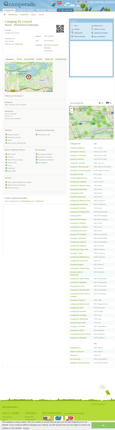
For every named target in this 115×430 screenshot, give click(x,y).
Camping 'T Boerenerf (78, 238)
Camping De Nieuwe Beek (79, 290)
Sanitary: (8, 130)
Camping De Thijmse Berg (79, 268)
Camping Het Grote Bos (78, 227)
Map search (41, 10)
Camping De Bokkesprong (79, 257)
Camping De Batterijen (78, 282)
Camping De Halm (76, 193)
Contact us (109, 2)
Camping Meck (75, 216)
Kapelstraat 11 (75, 348)
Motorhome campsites (25, 10)
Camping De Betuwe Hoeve (80, 201)
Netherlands (12, 15)
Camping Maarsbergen (78, 219)
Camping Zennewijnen (78, 234)
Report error (98, 26)
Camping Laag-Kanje (78, 197)
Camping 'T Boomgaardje (79, 167)
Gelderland (24, 15)
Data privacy (7, 417)
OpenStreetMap (89, 139)
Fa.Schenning (75, 359)
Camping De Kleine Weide (79, 279)
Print (76, 26)
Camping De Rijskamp (78, 246)
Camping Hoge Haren (78, 323)
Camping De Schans (77, 152)
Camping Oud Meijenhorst (79, 212)
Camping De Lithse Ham (79, 261)
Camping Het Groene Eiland (80, 334)
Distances (8, 102)
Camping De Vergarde (78, 182)
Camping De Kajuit (77, 308)
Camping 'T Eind (76, 253)
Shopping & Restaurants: (45, 130)
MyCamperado (66, 10)
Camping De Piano (77, 330)
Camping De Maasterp (78, 338)
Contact (77, 29)
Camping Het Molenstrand (79, 304)
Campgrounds (9, 10)
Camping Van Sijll (76, 174)
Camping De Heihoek (78, 223)
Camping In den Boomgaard (80, 170)
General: (8, 178)
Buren (33, 15)
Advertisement (30, 420)
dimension (9, 111)
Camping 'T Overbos (77, 326)
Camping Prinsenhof (77, 300)
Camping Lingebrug (77, 148)
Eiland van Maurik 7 (77, 351)
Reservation (78, 33)
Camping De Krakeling (78, 315)
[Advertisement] (22, 228)
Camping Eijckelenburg (78, 189)
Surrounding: (40, 150)
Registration (99, 2)
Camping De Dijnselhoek (79, 319)
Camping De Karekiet (78, 208)
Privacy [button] (26, 428)
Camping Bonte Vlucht (78, 231)
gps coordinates (100, 36)
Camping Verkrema (77, 159)
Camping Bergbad (76, 264)
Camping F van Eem (77, 163)
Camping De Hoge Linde (79, 249)
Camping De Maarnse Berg (80, 185)
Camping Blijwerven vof (78, 178)
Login (91, 2)
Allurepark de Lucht (77, 286)
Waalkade (73, 355)
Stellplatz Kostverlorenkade (80, 363)
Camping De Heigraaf (78, 242)
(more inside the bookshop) (73, 413)
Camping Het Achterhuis (79, 204)
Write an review (99, 29)
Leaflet (80, 139)
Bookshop (52, 10)
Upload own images (101, 33)
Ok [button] (103, 425)
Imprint (4, 420)
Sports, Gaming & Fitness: (15, 150)
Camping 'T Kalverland (78, 155)
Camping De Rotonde (78, 311)
